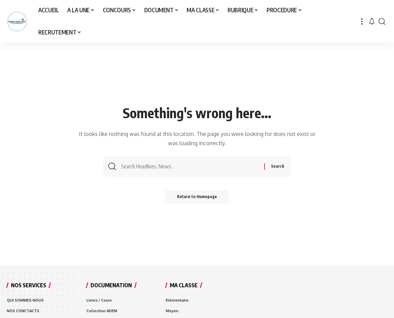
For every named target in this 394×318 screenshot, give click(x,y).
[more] (362, 21)
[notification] (371, 21)
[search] (382, 21)
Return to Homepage (197, 198)
